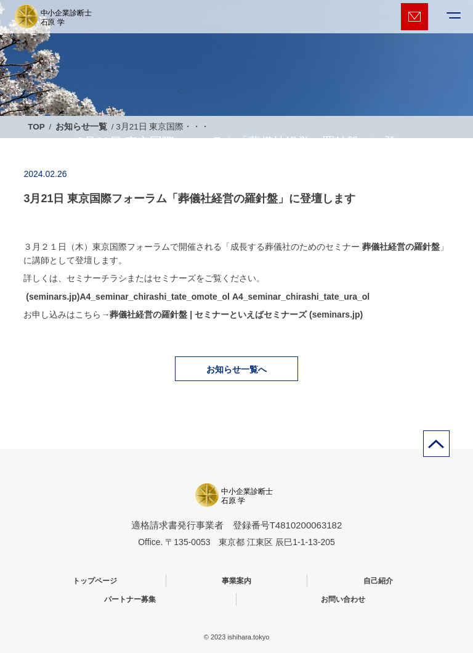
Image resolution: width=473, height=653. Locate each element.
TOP (36, 126)
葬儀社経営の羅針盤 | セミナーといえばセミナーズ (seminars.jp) (236, 314)
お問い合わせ (343, 599)
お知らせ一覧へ (236, 369)
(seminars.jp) (51, 297)
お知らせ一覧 (81, 126)
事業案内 (236, 581)
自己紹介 (378, 581)
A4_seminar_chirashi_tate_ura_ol (301, 297)
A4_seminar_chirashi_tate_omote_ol (154, 297)
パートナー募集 (130, 599)
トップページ (95, 581)
